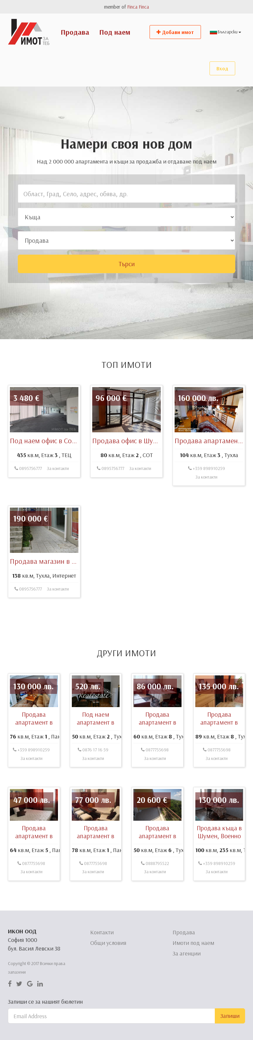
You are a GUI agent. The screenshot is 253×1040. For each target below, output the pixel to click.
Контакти (102, 932)
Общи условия (108, 943)
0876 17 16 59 (93, 782)
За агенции (187, 953)
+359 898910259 (206, 500)
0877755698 (155, 782)
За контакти (58, 500)
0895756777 (28, 500)
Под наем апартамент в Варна (95, 754)
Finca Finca (138, 7)
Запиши (229, 1016)
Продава (75, 32)
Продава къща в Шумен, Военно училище (219, 868)
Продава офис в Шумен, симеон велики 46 (158, 472)
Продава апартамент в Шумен (157, 754)
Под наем (114, 32)
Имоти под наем (193, 943)
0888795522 (155, 895)
